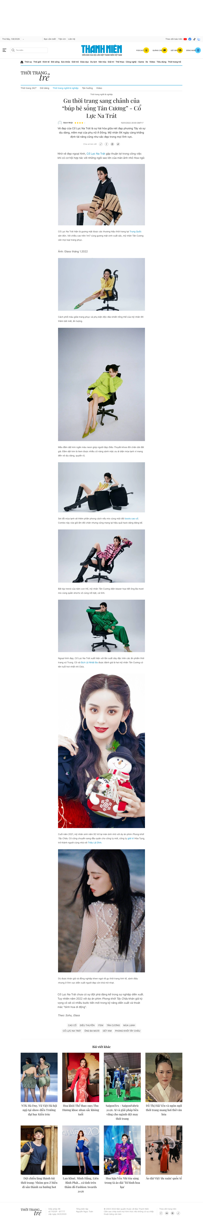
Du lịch (93, 62)
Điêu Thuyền (87, 1025)
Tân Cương (113, 1025)
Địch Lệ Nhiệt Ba (89, 662)
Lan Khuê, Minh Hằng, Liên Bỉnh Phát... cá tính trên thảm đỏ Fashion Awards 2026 (80, 1184)
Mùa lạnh (129, 1025)
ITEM (100, 1025)
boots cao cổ (131, 518)
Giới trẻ (75, 62)
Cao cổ (72, 1025)
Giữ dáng (44, 88)
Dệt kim (107, 1030)
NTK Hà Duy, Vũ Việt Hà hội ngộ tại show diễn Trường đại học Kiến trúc (39, 1110)
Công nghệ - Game (135, 62)
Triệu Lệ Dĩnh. (95, 842)
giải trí (130, 838)
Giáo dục (84, 62)
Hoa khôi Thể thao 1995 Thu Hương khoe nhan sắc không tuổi (80, 1110)
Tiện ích (62, 39)
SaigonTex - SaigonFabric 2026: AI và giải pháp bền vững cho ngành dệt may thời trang (122, 1112)
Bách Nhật (68, 123)
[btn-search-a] (13, 50)
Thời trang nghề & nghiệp (66, 88)
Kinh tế (46, 62)
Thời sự (28, 62)
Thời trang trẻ (174, 62)
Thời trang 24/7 (28, 88)
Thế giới (37, 62)
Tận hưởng (87, 88)
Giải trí (111, 62)
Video (152, 62)
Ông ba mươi (91, 1030)
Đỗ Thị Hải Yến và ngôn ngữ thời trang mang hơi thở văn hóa (164, 1110)
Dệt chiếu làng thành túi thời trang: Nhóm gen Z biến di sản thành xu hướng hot (39, 1182)
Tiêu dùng (161, 62)
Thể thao (120, 62)
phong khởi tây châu (127, 1030)
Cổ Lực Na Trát (96, 153)
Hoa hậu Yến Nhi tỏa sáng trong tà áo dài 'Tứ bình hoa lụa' (122, 1182)
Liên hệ (71, 39)
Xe (147, 62)
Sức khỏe (65, 62)
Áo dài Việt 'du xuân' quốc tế (164, 1178)
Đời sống (55, 62)
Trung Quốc (135, 231)
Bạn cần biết (50, 39)
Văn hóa (102, 62)
